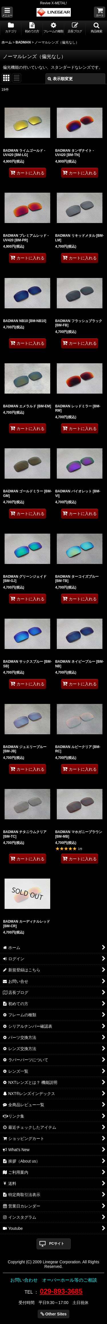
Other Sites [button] (54, 1314)
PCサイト (56, 1244)
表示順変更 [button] (60, 78)
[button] (7, 12)
